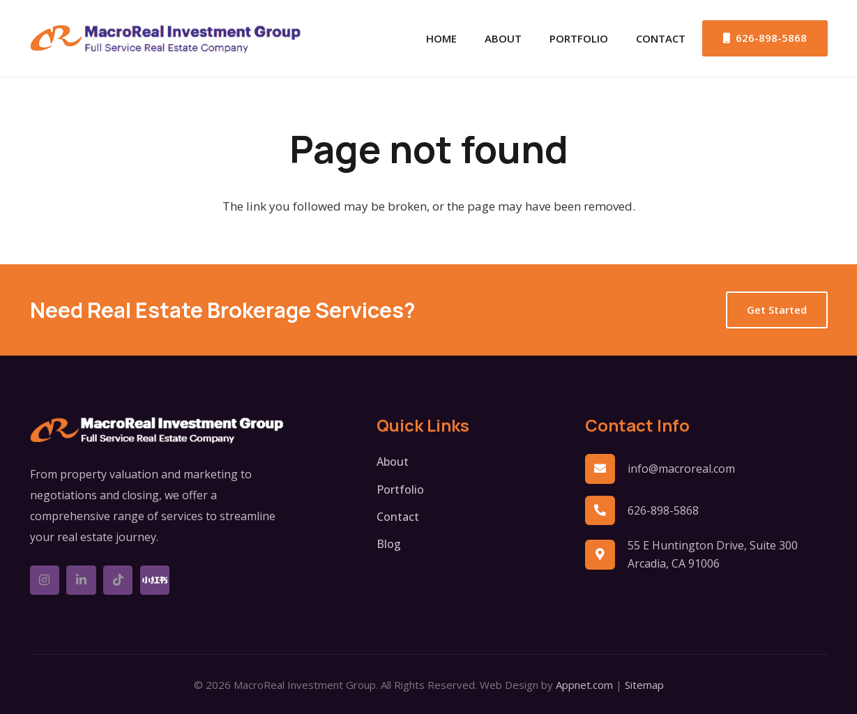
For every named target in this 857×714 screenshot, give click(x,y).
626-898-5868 (663, 510)
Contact (398, 516)
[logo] (166, 38)
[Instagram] (45, 580)
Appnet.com (584, 685)
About (393, 461)
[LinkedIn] (81, 580)
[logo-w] (157, 430)
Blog (389, 544)
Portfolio (400, 489)
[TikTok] (118, 580)
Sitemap (644, 685)
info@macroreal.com (681, 468)
